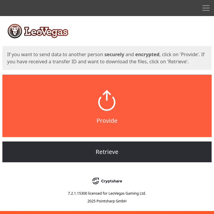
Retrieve (107, 152)
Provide (107, 121)
